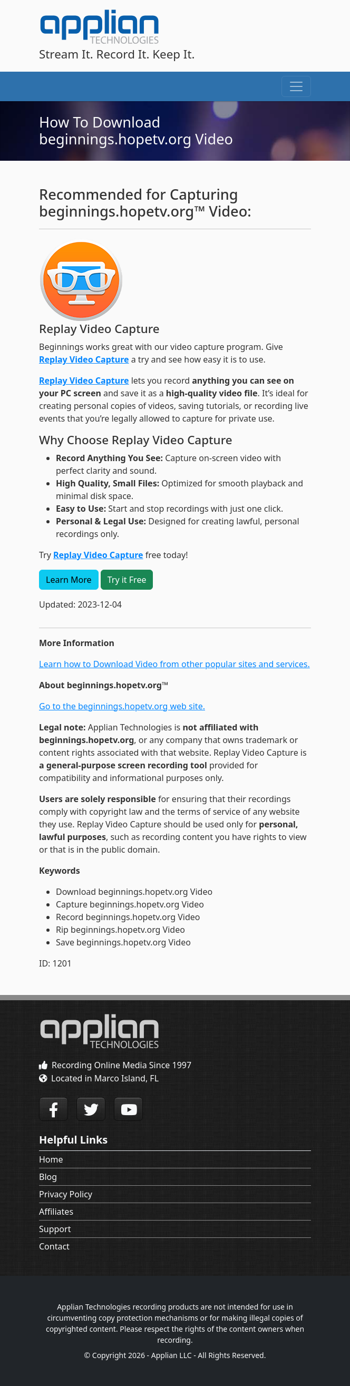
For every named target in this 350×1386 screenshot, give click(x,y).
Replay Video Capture (84, 359)
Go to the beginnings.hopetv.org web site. (122, 706)
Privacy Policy (65, 1194)
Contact (54, 1246)
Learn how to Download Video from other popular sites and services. (174, 664)
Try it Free (127, 579)
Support (55, 1229)
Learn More (69, 579)
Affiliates (56, 1211)
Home (51, 1159)
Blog (48, 1177)
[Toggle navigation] (296, 86)
